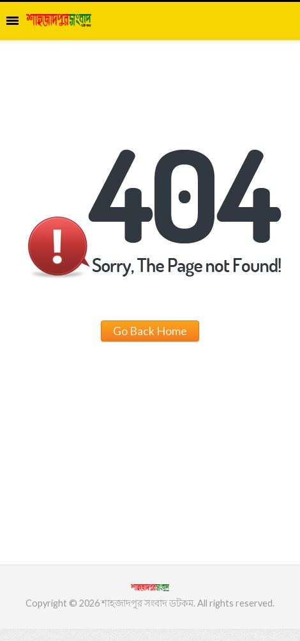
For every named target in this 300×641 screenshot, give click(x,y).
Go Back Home (150, 331)
